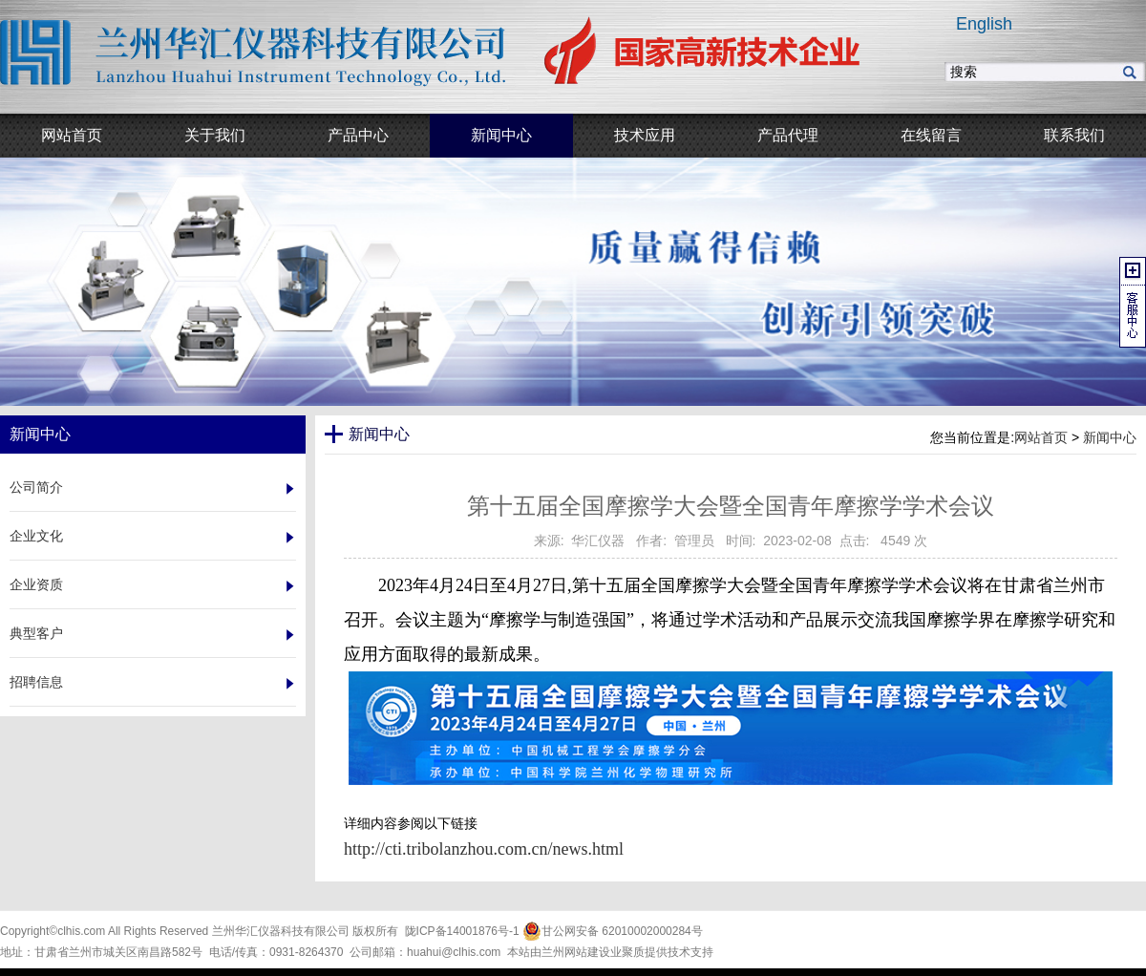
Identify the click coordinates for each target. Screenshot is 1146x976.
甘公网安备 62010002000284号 (612, 931)
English (984, 23)
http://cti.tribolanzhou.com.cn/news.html (484, 849)
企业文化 (36, 535)
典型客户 (36, 633)
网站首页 (1041, 437)
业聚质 (627, 952)
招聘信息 (36, 682)
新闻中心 (1109, 437)
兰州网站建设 (575, 952)
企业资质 (36, 584)
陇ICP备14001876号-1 (462, 931)
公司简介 (36, 487)
